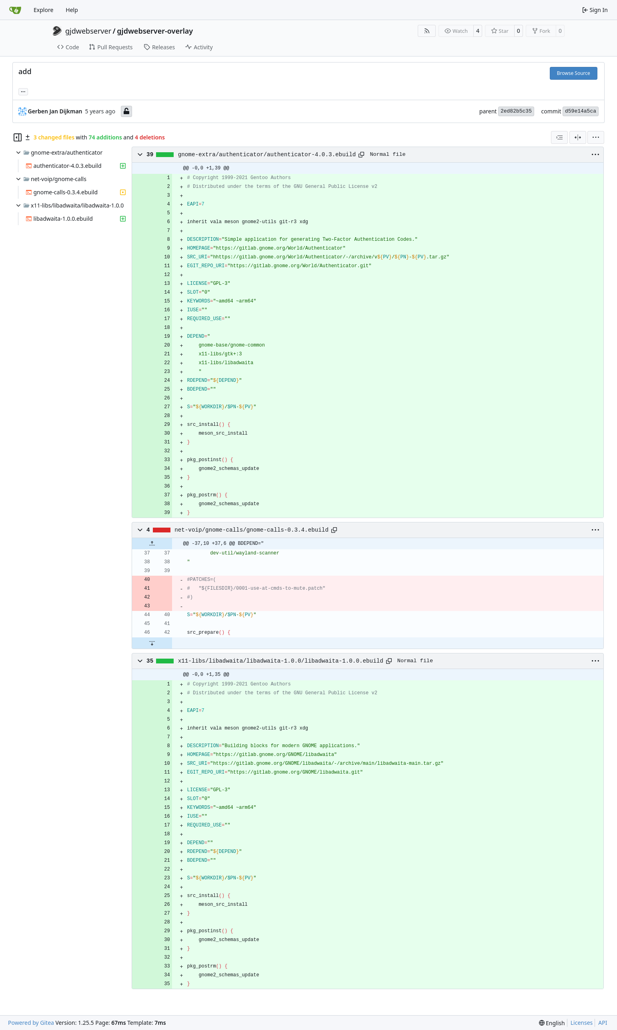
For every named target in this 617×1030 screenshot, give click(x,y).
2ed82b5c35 (516, 111)
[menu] (595, 137)
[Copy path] (361, 154)
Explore (43, 10)
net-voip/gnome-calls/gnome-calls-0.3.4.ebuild (251, 530)
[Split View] (577, 137)
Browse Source (573, 73)
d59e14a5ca (580, 111)
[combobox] (559, 137)
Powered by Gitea (31, 1022)
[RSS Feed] (427, 31)
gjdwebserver (88, 31)
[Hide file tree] (18, 137)
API (602, 1022)
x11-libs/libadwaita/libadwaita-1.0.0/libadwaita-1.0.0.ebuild (280, 661)
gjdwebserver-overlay (155, 31)
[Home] (15, 10)
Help (72, 10)
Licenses (582, 1022)
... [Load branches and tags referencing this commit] (23, 91)
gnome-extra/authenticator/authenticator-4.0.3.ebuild (267, 154)
